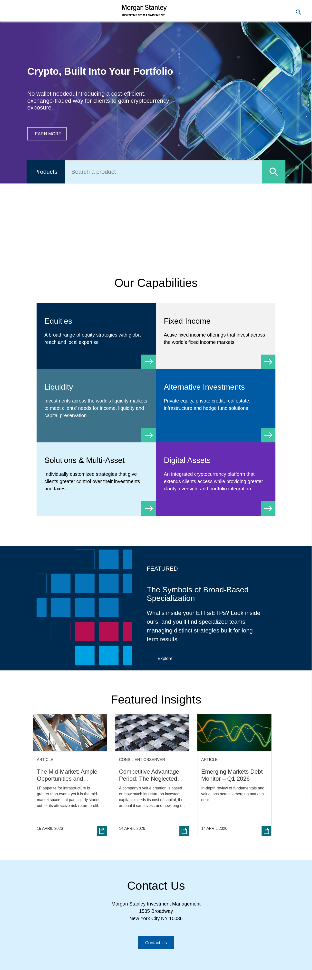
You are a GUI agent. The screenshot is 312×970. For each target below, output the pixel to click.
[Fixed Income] (215, 336)
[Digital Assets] (215, 479)
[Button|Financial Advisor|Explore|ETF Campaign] (165, 658)
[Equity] (96, 336)
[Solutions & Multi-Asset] (96, 479)
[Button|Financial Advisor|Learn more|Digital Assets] (47, 133)
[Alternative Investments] (215, 402)
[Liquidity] (96, 405)
